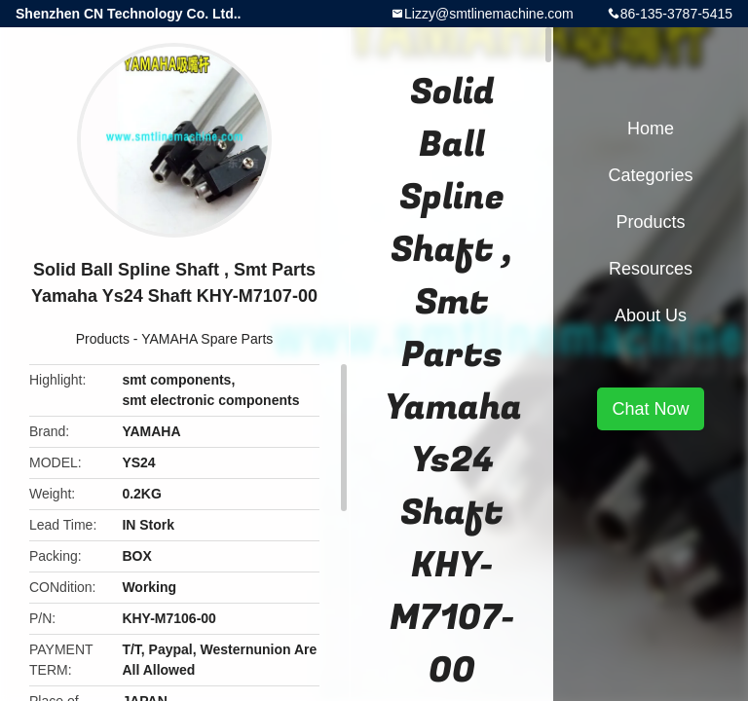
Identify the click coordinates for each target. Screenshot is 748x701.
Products (103, 339)
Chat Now (650, 409)
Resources (650, 268)
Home (650, 128)
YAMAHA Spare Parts (207, 339)
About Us (651, 315)
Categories (650, 175)
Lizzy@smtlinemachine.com (489, 13)
